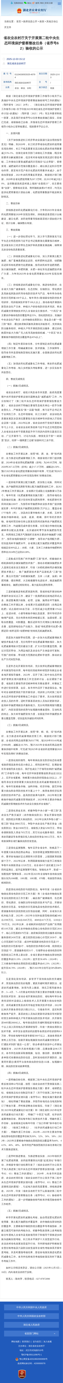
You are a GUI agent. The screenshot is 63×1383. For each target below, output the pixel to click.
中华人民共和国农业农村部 (32, 1316)
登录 (46, 3)
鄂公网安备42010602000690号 (31, 1359)
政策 (42, 21)
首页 (18, 21)
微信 (27, 3)
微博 (35, 3)
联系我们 (26, 1341)
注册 (51, 3)
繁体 (42, 3)
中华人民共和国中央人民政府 (31, 1307)
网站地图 (15, 1341)
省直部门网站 (31, 1333)
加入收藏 (47, 1341)
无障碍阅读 (16, 3)
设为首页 (37, 1341)
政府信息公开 (30, 21)
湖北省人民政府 (31, 1325)
